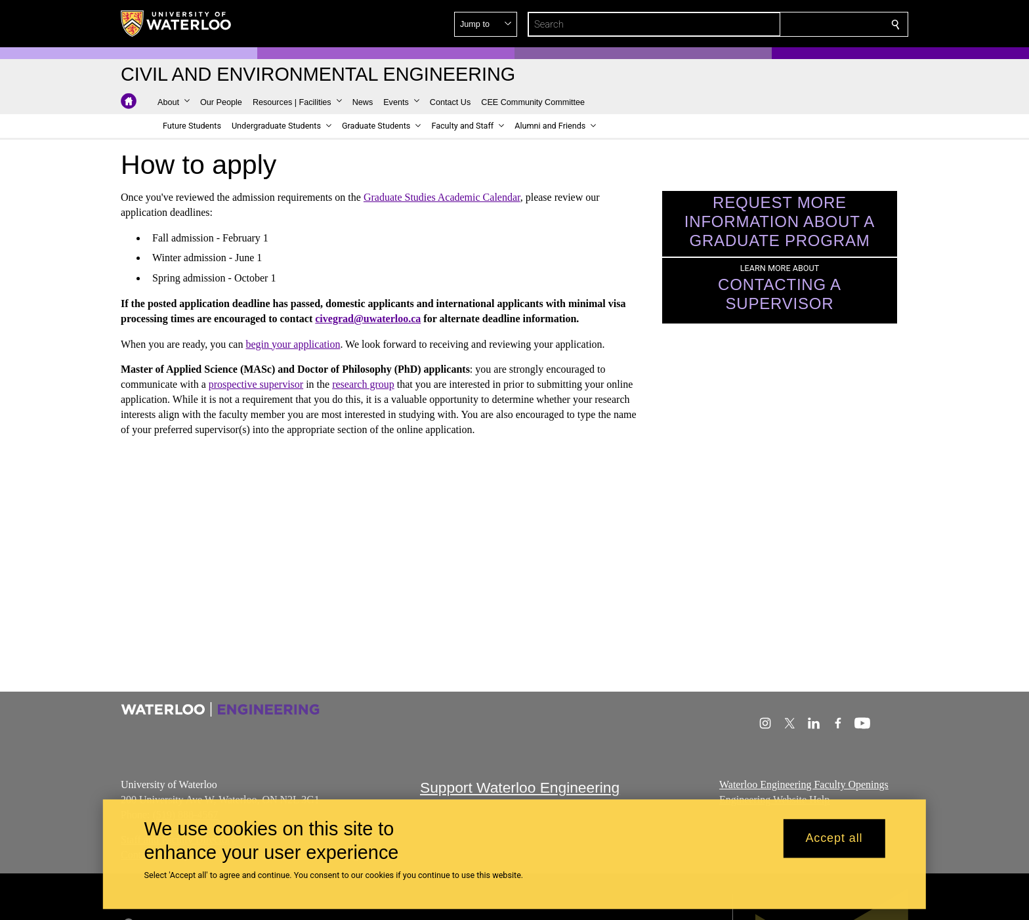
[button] (800, 24)
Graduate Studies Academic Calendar (442, 197)
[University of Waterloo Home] (176, 23)
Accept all (833, 838)
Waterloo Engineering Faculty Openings (804, 784)
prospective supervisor (256, 384)
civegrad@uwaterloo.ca (368, 318)
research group (363, 384)
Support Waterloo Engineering (520, 787)
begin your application (292, 343)
